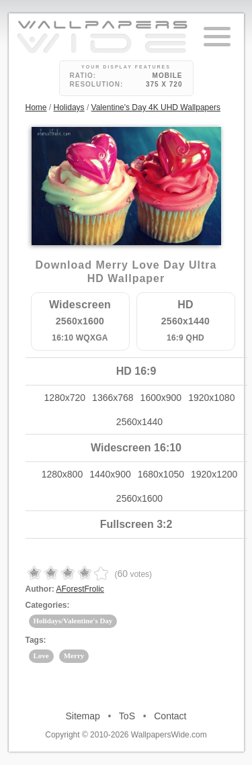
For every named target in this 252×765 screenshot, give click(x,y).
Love (41, 655)
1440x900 (110, 474)
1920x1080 (211, 397)
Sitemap (83, 716)
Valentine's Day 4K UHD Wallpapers (155, 107)
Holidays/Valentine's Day (73, 621)
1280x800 (62, 474)
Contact (170, 716)
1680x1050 (161, 474)
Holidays (69, 107)
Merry (74, 655)
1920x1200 (214, 474)
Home (36, 107)
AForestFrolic (80, 589)
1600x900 (161, 397)
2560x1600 (139, 498)
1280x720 (65, 397)
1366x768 (113, 397)
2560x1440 (139, 421)
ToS (127, 716)
